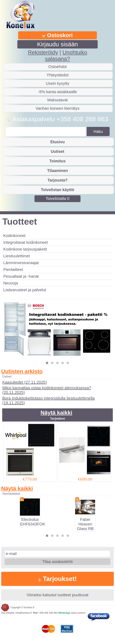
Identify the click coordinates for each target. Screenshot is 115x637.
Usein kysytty (57, 83)
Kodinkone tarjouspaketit (25, 249)
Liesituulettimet (16, 256)
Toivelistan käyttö (57, 190)
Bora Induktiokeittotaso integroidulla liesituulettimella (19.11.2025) (48, 400)
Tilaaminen (57, 170)
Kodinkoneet (14, 235)
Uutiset (57, 151)
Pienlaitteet (13, 269)
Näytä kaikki (56, 413)
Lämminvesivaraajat (21, 263)
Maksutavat (57, 100)
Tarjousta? (57, 180)
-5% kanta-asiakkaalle (57, 92)
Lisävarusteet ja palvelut (24, 290)
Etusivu (57, 142)
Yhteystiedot (57, 75)
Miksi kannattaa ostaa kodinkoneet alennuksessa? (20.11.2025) (46, 390)
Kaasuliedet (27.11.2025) (24, 382)
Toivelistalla (57, 198)
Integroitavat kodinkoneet (25, 242)
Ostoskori (57, 35)
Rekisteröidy (43, 52)
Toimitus (57, 161)
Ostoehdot (57, 66)
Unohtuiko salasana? (66, 55)
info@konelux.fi (23, 612)
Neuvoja (10, 283)
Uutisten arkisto (22, 371)
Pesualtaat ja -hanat (21, 276)
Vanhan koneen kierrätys (58, 108)
